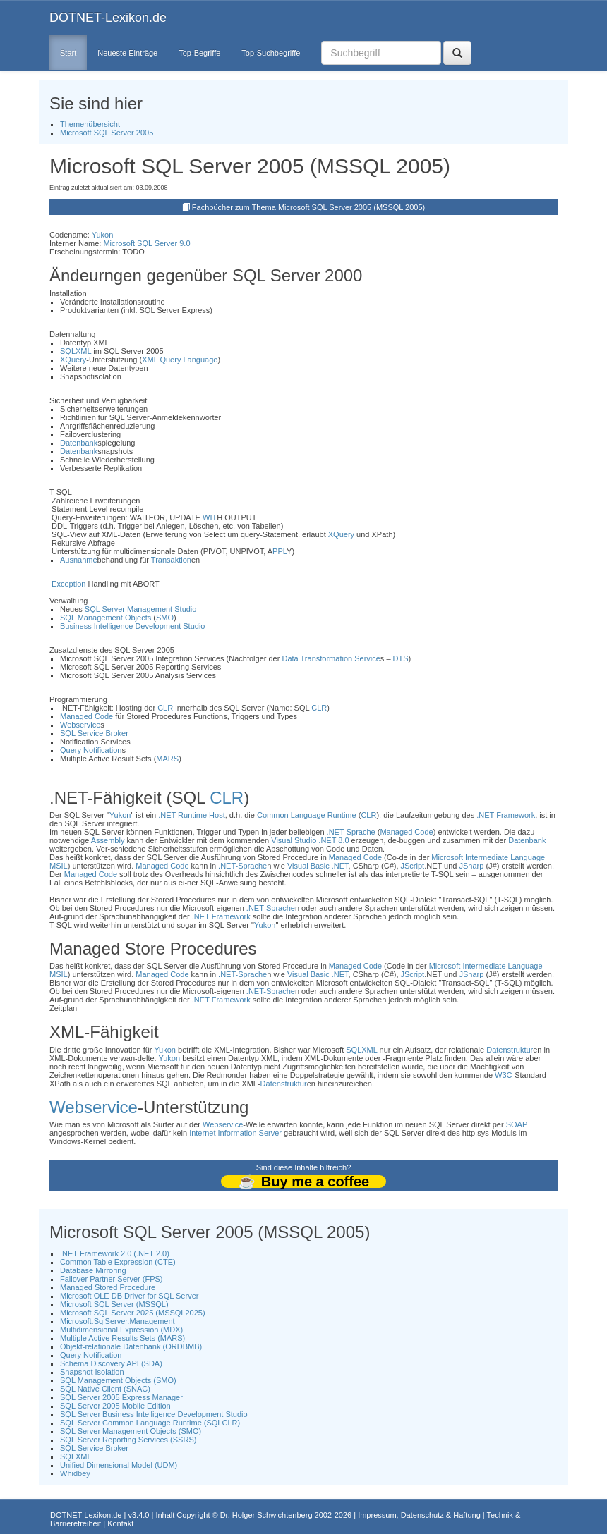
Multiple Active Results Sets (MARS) (122, 1338)
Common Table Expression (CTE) (118, 1262)
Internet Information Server (235, 1133)
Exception (68, 583)
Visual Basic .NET (318, 865)
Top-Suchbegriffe (270, 53)
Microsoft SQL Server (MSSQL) (114, 1304)
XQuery (73, 359)
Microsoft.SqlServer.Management (117, 1321)
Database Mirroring (93, 1270)
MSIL (58, 865)
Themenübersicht (90, 124)
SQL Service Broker (94, 733)
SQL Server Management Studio (141, 609)
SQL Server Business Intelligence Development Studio (154, 1414)
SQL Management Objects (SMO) (118, 1380)
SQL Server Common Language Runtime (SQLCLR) (150, 1422)
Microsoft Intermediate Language (488, 857)
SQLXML (75, 351)
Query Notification (90, 750)
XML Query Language (179, 359)
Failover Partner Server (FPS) (111, 1279)
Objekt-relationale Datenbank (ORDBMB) (131, 1346)
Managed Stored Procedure (107, 1287)
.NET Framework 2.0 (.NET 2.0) (114, 1253)
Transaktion (171, 560)
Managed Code (86, 716)
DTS (401, 658)
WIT (210, 517)
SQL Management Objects (105, 617)
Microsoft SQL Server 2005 (106, 132)
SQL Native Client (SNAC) (105, 1389)
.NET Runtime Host (191, 815)
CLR (165, 708)
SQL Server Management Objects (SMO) (130, 1431)
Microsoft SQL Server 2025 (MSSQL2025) (132, 1312)
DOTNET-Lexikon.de (108, 18)
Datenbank (78, 442)
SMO (165, 617)
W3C (503, 1075)
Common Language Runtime (306, 815)
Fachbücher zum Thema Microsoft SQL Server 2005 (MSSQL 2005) (308, 207)
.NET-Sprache (351, 832)
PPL (279, 551)
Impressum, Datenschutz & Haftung (419, 1515)
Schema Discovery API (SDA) (111, 1363)
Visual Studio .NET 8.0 (310, 840)
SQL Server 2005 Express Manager (121, 1397)
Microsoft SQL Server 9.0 (146, 243)
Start (68, 53)
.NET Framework (505, 815)
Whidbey (75, 1473)
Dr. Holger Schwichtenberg (266, 1515)
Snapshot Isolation (92, 1372)
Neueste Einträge (127, 53)
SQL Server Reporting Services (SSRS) (128, 1439)
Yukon (103, 235)
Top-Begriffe (199, 53)
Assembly (108, 840)
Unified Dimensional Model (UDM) (118, 1465)
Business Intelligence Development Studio (132, 626)
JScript (413, 865)
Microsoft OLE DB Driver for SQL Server (129, 1295)
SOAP (516, 1124)
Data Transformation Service (331, 658)
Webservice (80, 724)
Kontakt (120, 1523)
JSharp (471, 865)
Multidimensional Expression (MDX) (121, 1329)
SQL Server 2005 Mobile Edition (115, 1405)
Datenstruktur (509, 1049)
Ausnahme (78, 560)
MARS (167, 758)
